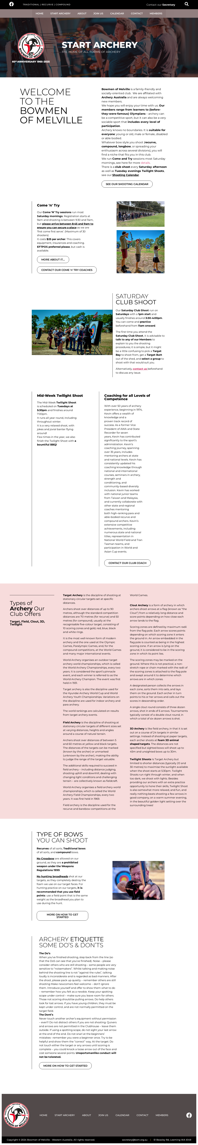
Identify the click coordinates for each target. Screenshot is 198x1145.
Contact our (160, 4)
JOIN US (98, 13)
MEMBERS (156, 13)
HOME (39, 13)
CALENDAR (117, 13)
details (145, 162)
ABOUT (81, 13)
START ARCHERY (60, 13)
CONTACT (137, 13)
